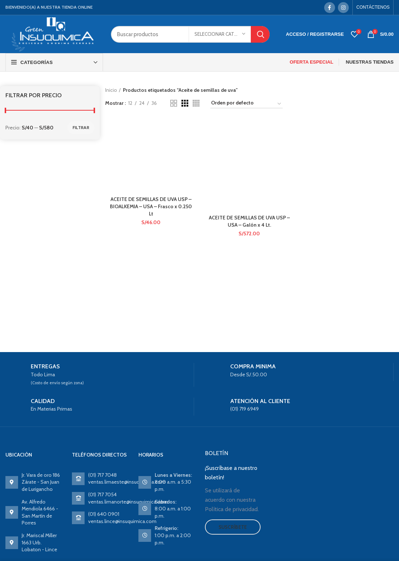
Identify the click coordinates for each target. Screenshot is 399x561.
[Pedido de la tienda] (246, 104)
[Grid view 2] (173, 103)
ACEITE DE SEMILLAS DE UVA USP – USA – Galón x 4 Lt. (249, 221)
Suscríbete (233, 527)
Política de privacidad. (232, 509)
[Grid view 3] (184, 103)
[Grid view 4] (196, 103)
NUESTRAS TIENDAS (370, 62)
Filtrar (81, 127)
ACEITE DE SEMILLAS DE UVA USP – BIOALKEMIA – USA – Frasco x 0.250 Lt (151, 206)
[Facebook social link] (329, 7)
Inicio (111, 90)
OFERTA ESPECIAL (312, 62)
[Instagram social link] (343, 7)
